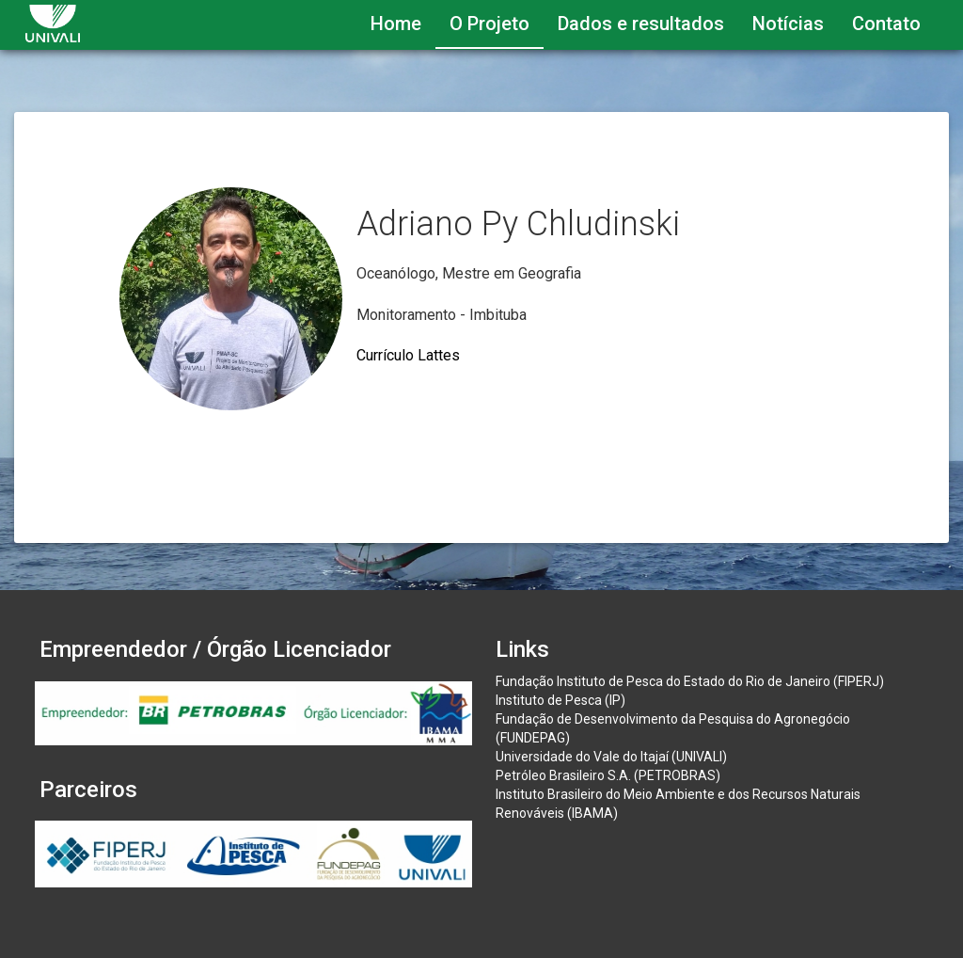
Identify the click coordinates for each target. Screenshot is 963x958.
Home (396, 23)
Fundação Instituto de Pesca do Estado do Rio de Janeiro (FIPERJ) (690, 681)
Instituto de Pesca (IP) (560, 700)
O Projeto (489, 23)
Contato (886, 23)
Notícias (788, 23)
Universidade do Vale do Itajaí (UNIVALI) (611, 756)
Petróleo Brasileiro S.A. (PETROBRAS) (608, 775)
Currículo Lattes (408, 355)
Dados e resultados (641, 23)
